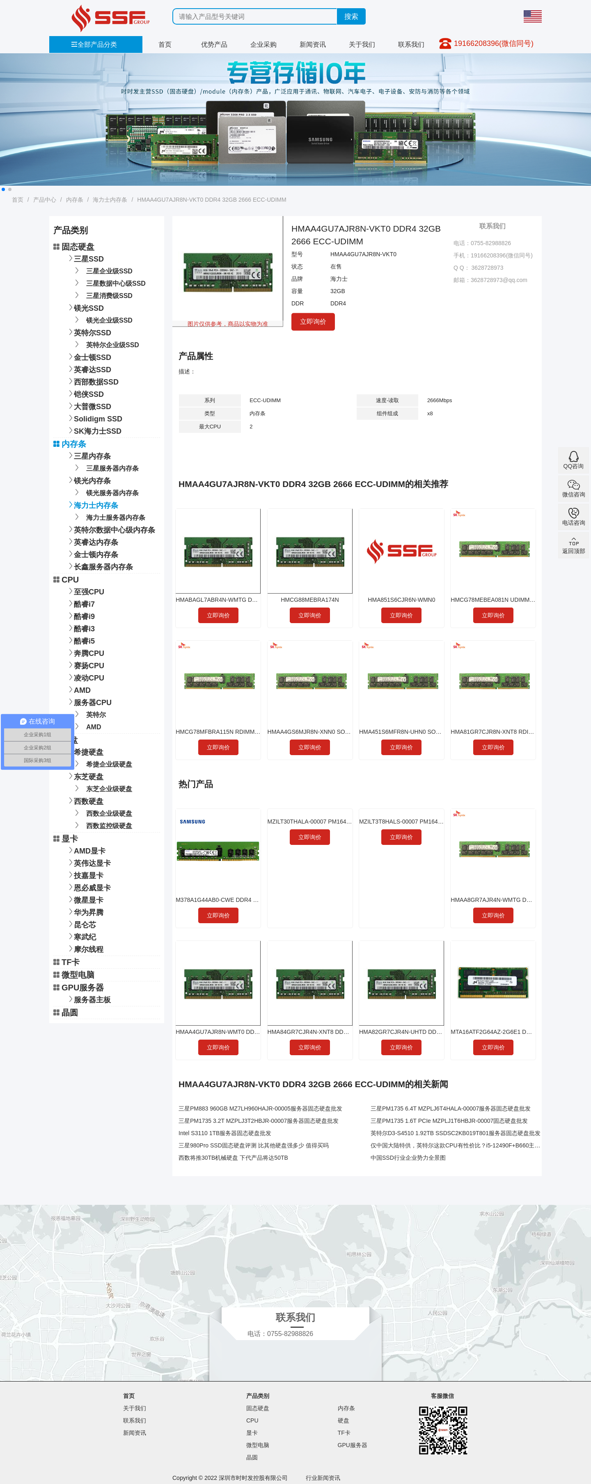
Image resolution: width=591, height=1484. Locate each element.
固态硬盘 (73, 246)
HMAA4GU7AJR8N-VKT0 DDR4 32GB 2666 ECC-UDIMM (211, 199)
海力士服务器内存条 (108, 517)
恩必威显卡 (88, 887)
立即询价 (313, 321)
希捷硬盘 (84, 751)
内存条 (74, 199)
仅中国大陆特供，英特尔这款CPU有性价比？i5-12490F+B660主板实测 (461, 1145)
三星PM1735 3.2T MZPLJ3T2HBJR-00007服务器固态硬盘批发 (259, 1121)
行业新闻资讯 (323, 1478)
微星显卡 (84, 899)
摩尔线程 (84, 948)
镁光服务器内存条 (105, 492)
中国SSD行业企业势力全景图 (408, 1157)
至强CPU (85, 591)
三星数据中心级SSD (109, 283)
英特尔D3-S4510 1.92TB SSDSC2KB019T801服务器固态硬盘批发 (456, 1133)
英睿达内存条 (92, 541)
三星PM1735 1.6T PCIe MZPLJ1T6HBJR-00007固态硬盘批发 (449, 1121)
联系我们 (411, 44)
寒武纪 (81, 936)
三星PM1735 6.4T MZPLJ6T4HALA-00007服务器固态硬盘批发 (451, 1108)
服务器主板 (88, 999)
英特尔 (89, 714)
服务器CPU (89, 701)
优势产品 (214, 44)
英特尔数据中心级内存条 (110, 529)
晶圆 (65, 1012)
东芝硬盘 (84, 776)
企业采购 (263, 44)
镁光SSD (85, 307)
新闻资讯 (313, 44)
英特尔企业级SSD (105, 344)
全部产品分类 (94, 44)
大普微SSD (88, 406)
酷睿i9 (80, 615)
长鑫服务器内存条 (99, 566)
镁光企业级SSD (102, 319)
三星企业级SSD (102, 270)
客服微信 (442, 1396)
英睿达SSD (88, 369)
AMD (78, 689)
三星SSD (85, 258)
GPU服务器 (78, 987)
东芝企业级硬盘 (102, 788)
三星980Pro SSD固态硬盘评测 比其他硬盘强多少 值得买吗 (254, 1145)
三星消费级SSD (102, 295)
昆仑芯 (81, 924)
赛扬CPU (85, 665)
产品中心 (44, 199)
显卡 (65, 838)
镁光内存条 (88, 480)
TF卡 (66, 962)
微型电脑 (73, 974)
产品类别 (257, 1396)
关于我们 (362, 44)
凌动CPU (85, 677)
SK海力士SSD (93, 430)
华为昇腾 (84, 911)
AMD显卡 (85, 850)
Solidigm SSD (94, 418)
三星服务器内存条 (105, 467)
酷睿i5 (80, 640)
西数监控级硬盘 (102, 825)
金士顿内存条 (92, 554)
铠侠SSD (85, 393)
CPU (66, 579)
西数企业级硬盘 (102, 813)
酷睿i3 (80, 628)
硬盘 (65, 739)
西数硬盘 (84, 800)
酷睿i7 (80, 603)
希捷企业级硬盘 (102, 763)
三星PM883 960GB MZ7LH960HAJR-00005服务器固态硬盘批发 (260, 1108)
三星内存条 (88, 455)
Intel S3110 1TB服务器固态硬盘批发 (225, 1133)
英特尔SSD (88, 332)
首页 (165, 44)
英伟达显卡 (88, 862)
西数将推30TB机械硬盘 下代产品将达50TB (233, 1157)
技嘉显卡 (84, 874)
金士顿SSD (88, 356)
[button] (3, 189)
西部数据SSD (92, 381)
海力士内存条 (110, 199)
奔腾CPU (85, 652)
